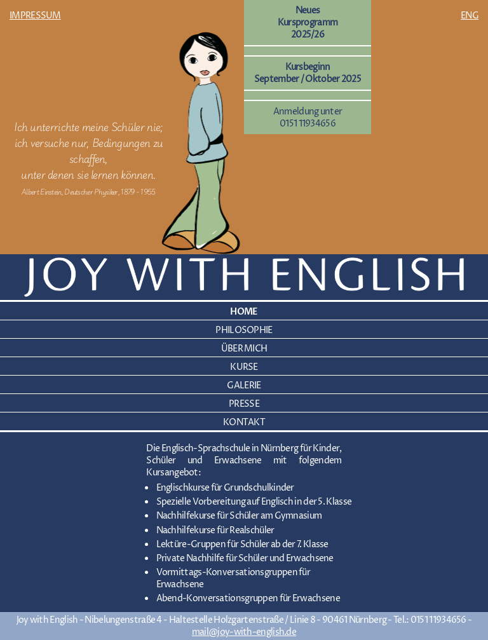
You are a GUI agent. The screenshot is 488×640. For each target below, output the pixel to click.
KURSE (244, 367)
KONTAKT (244, 422)
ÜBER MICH (244, 349)
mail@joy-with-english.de (244, 632)
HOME (243, 312)
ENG (469, 16)
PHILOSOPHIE (243, 330)
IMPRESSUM (35, 16)
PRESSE (244, 404)
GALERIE (244, 385)
